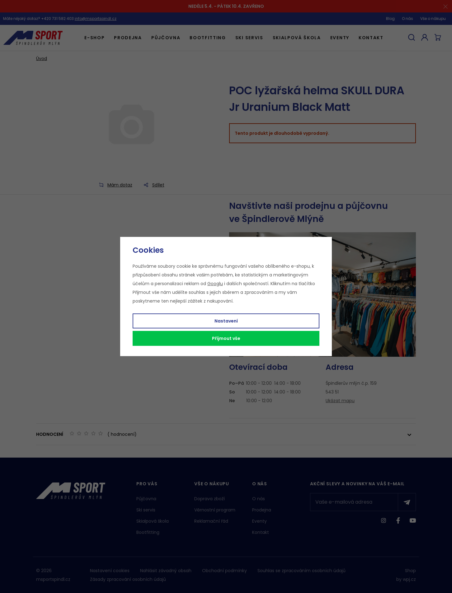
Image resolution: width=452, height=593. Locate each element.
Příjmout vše (226, 338)
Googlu (215, 283)
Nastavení (226, 321)
